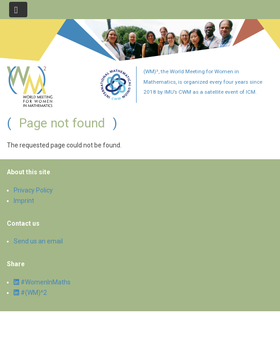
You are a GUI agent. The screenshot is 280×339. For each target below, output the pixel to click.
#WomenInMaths (42, 282)
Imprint (24, 200)
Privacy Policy (33, 190)
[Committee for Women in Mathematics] (116, 98)
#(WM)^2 (30, 292)
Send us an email (38, 241)
